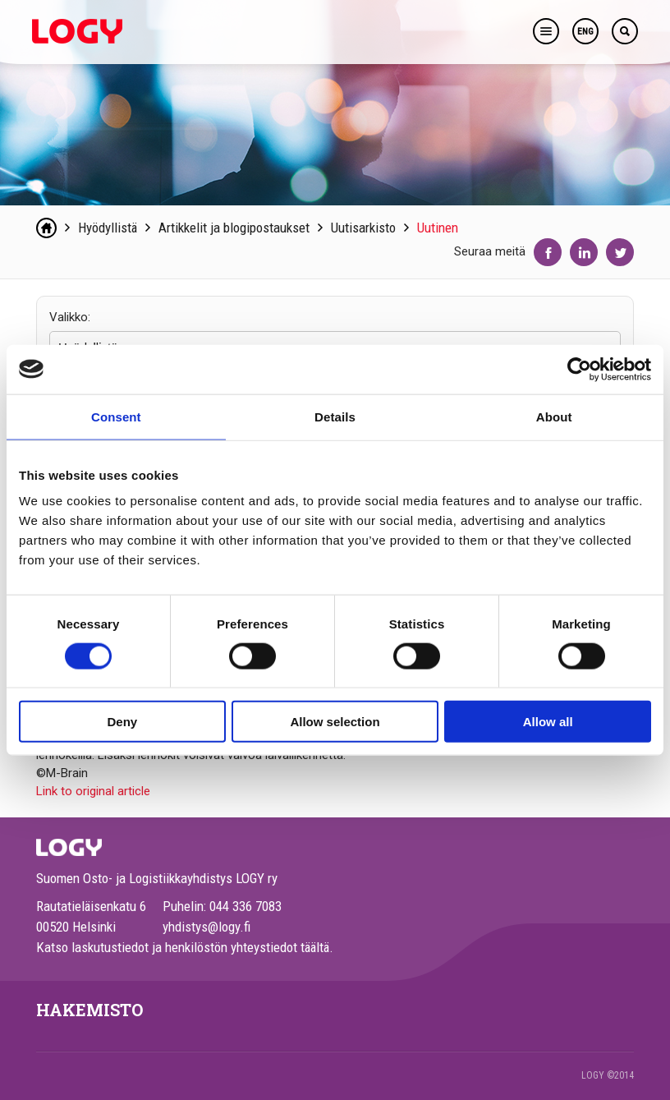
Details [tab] (335, 416)
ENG (585, 31)
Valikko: (69, 317)
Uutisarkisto (363, 227)
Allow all (548, 722)
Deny (122, 722)
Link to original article (93, 791)
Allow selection (334, 722)
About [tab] (554, 416)
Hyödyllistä (107, 227)
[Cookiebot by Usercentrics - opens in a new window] (579, 369)
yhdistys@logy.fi (206, 926)
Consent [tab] (116, 416)
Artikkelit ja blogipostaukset (234, 227)
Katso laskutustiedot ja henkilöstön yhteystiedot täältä (182, 947)
